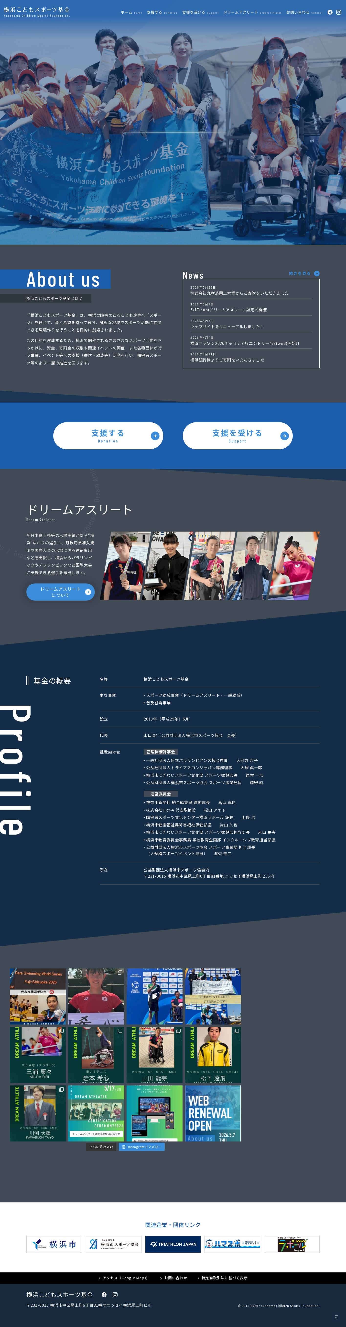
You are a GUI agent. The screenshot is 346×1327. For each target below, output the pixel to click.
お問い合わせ (175, 1277)
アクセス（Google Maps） (126, 1277)
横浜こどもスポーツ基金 (59, 1294)
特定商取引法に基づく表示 (225, 1277)
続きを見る (300, 273)
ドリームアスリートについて (60, 592)
